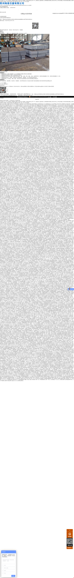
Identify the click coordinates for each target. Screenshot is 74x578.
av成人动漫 (66, 349)
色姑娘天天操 (4, 309)
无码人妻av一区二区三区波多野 (36, 190)
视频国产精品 (40, 111)
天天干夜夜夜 (40, 268)
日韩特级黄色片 (37, 176)
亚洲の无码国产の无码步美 (57, 157)
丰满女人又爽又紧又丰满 (26, 248)
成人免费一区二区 (29, 311)
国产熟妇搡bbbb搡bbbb (10, 278)
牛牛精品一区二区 (34, 139)
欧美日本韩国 (51, 349)
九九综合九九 (68, 124)
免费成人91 (43, 322)
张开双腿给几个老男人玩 (6, 172)
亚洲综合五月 (16, 250)
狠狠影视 (11, 156)
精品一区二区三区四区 (28, 159)
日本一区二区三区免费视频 (51, 106)
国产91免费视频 (40, 371)
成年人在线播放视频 (42, 277)
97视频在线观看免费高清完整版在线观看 (29, 321)
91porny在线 (61, 139)
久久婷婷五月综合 (60, 197)
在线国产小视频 (58, 147)
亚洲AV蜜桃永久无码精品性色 (37, 103)
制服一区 (56, 326)
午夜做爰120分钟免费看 (23, 339)
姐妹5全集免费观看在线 (59, 143)
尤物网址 (38, 118)
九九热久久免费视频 (18, 202)
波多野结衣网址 (26, 306)
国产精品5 (49, 343)
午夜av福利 (66, 170)
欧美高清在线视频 (33, 163)
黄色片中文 (14, 309)
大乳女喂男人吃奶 (17, 367)
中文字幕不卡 (7, 287)
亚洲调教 (14, 110)
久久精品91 (19, 114)
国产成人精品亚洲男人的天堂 (67, 147)
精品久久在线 (43, 316)
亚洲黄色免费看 (18, 130)
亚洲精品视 (15, 257)
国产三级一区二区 (16, 215)
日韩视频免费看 (38, 327)
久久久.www (53, 253)
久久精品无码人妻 (53, 313)
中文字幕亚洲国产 (17, 289)
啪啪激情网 (45, 240)
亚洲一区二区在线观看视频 (39, 281)
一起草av (50, 240)
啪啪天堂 (11, 180)
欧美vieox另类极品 (40, 378)
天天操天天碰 (46, 273)
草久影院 (61, 226)
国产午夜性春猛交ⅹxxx (34, 306)
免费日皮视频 (60, 287)
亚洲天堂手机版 (32, 215)
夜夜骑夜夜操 (24, 288)
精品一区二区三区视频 (41, 166)
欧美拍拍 (67, 132)
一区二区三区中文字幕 (14, 190)
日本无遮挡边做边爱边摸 (20, 153)
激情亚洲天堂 (48, 275)
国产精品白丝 (30, 182)
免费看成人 (52, 273)
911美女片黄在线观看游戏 (5, 112)
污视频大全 (38, 266)
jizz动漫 (32, 132)
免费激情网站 (52, 188)
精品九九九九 (12, 104)
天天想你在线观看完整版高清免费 (36, 259)
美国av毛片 (62, 189)
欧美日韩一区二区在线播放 (47, 229)
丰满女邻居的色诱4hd (23, 178)
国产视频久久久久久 (56, 189)
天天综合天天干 (56, 186)
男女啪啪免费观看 (65, 171)
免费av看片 (55, 153)
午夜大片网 (62, 191)
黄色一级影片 (10, 250)
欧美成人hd (17, 166)
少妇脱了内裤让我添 (19, 251)
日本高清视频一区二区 (26, 180)
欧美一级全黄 (9, 117)
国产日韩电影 (23, 198)
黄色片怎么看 (63, 218)
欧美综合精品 (62, 251)
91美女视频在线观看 (60, 162)
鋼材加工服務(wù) (65, 13)
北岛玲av (39, 312)
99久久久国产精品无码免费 (51, 271)
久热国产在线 (8, 296)
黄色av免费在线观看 (34, 236)
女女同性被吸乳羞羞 (60, 210)
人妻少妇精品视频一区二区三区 (16, 282)
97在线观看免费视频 (49, 110)
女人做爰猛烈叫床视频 (63, 195)
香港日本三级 (70, 112)
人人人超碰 (31, 376)
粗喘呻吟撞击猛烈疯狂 (51, 198)
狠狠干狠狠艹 (59, 368)
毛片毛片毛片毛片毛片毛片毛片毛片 (26, 267)
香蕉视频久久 (20, 126)
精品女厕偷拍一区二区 (13, 219)
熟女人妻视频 (33, 231)
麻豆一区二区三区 (40, 287)
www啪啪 (40, 282)
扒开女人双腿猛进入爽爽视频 (16, 196)
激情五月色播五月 (35, 346)
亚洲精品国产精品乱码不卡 (12, 379)
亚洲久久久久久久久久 (14, 182)
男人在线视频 (14, 172)
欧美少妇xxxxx (4, 166)
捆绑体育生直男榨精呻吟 (33, 121)
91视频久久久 (3, 211)
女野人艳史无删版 (38, 119)
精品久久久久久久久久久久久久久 (49, 128)
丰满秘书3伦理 (16, 372)
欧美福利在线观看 (24, 230)
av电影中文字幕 (9, 286)
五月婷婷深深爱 (68, 191)
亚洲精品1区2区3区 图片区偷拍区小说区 (48, 176)
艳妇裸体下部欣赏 (53, 207)
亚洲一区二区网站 (22, 108)
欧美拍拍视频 (63, 160)
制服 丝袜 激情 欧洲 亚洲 (38, 289)
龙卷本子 (26, 305)
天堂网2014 (52, 209)
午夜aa (59, 281)
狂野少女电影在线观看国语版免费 (56, 208)
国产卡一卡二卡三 (20, 121)
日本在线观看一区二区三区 (19, 128)
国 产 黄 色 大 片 (59, 107)
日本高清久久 (17, 266)
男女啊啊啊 (66, 162)
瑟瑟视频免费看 (3, 107)
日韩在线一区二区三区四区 (13, 106)
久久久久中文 (8, 158)
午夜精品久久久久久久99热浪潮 (62, 113)
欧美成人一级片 (3, 181)
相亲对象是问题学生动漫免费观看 (28, 114)
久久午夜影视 (36, 213)
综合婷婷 (42, 104)
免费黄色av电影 (61, 243)
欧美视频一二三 (32, 352)
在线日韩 (6, 146)
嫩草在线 (56, 156)
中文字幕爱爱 (67, 133)
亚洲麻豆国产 (35, 143)
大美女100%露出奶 (49, 295)
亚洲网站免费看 (66, 261)
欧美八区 (36, 369)
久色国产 (41, 128)
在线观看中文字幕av (64, 217)
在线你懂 (38, 307)
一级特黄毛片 (34, 200)
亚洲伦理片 (41, 236)
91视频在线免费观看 (52, 219)
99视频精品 (31, 295)
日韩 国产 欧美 (34, 248)
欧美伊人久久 (69, 298)
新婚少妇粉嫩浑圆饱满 (15, 183)
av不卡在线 (29, 258)
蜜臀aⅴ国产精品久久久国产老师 (44, 253)
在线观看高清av (21, 268)
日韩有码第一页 (37, 262)
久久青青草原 (18, 378)
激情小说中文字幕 (6, 238)
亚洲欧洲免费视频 (29, 171)
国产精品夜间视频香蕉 (62, 120)
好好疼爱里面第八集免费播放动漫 (62, 359)
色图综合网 (4, 137)
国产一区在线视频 (47, 141)
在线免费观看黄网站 (12, 144)
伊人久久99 (52, 179)
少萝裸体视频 (34, 131)
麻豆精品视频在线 (21, 172)
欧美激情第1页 (4, 227)
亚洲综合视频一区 (4, 198)
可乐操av (70, 273)
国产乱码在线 (29, 112)
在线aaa (53, 147)
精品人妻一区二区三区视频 (33, 157)
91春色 (32, 336)
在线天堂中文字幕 (27, 191)
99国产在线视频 (20, 305)
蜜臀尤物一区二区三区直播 (25, 179)
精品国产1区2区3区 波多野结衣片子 (55, 152)
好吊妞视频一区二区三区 (38, 207)
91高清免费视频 (24, 227)
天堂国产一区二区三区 (20, 278)
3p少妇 (54, 279)
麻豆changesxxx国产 (35, 357)
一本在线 (40, 220)
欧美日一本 (67, 173)
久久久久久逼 (42, 346)
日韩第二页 (21, 133)
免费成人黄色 (69, 203)
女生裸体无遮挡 (42, 256)
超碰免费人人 (51, 351)
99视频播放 (15, 235)
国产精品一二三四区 (14, 335)
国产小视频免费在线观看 (40, 127)
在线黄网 (8, 153)
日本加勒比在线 (26, 196)
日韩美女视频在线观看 (57, 309)
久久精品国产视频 (25, 141)
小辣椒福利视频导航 (34, 181)
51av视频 (55, 129)
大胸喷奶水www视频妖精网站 (23, 239)
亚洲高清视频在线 (50, 183)
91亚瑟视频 (7, 291)
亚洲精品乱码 (30, 253)
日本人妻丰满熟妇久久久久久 (38, 217)
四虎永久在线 (69, 161)
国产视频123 (10, 169)
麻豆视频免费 (22, 337)
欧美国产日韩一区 (33, 298)
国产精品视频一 (69, 336)
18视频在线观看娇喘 (38, 325)
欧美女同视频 (48, 177)
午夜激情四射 (29, 221)
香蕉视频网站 (35, 226)
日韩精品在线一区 (27, 109)
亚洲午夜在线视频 (7, 223)
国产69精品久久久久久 (55, 193)
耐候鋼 (72, 13)
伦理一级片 (13, 365)
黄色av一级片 (3, 133)
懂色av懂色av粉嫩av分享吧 (34, 271)
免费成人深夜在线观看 (12, 159)
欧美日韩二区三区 (22, 186)
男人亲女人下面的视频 (63, 240)
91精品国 (57, 226)
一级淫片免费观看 (48, 279)
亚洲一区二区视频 (26, 231)
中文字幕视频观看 (53, 360)
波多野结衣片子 (61, 265)
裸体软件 (6, 139)
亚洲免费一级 (2, 153)
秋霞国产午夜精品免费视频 (60, 246)
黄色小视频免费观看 (15, 118)
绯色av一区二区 (60, 114)
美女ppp (35, 198)
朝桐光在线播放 (56, 258)
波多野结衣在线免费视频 (63, 130)
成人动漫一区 (21, 301)
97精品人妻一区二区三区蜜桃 (58, 185)
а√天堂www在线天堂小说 (46, 123)
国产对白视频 (69, 137)
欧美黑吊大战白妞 (20, 366)
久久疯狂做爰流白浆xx (35, 150)
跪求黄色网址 (9, 211)
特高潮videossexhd (40, 209)
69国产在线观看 (28, 328)
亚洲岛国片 (33, 308)
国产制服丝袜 (5, 319)
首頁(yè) (10, 29)
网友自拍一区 (17, 220)
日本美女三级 (40, 116)
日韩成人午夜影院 (53, 150)
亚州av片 (63, 237)
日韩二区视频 (54, 141)
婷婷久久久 (30, 226)
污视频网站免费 (54, 120)
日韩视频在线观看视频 (62, 141)
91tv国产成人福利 (37, 339)
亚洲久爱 (20, 176)
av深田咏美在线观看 (9, 326)
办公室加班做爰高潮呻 (38, 132)
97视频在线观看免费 (55, 127)
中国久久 (59, 129)
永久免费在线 (42, 331)
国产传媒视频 (65, 138)
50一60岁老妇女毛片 (52, 199)
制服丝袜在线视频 (6, 111)
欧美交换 (21, 103)
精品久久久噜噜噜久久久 (10, 373)
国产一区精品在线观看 (31, 342)
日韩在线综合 (32, 104)
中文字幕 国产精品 (47, 270)
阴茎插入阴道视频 (65, 371)
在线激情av (33, 300)
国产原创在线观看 (50, 166)
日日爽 (44, 113)
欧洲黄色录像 (8, 162)
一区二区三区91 (40, 263)
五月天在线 (10, 171)
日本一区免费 (37, 358)
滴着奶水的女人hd (54, 177)
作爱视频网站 (15, 351)
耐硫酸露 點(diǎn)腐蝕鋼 (57, 13)
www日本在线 (49, 256)
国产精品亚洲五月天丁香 (6, 285)
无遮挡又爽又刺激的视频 (17, 246)
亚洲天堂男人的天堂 (26, 243)
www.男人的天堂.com (11, 315)
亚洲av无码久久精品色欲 (67, 310)
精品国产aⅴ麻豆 (69, 251)
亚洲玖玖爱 (35, 206)
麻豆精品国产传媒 (12, 146)
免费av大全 (8, 116)
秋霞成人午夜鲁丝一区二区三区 (59, 330)
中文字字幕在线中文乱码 (24, 190)
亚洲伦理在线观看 (28, 206)
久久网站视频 (7, 199)
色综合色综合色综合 (27, 106)
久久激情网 (62, 117)
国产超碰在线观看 (59, 222)
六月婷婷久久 (27, 296)
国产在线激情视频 (21, 206)
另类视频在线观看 (45, 291)
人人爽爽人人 (38, 296)
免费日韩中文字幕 (30, 291)
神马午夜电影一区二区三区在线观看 (61, 239)
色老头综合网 (57, 140)
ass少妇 (63, 150)
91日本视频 (15, 229)
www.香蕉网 (2, 207)
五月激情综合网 (6, 335)
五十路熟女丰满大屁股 (50, 169)
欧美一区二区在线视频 (14, 265)
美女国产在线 (68, 189)
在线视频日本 (59, 315)
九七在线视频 (45, 119)
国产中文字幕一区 (7, 193)
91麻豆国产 (57, 191)
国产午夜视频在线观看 (13, 268)
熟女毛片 (50, 157)
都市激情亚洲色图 (29, 207)
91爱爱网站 (27, 208)
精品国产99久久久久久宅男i (63, 123)
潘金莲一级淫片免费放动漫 (42, 117)
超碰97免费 (63, 378)
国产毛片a (59, 150)
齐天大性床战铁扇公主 (67, 278)
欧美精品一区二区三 (56, 293)
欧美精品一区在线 (16, 197)
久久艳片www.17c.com (54, 217)
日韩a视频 (46, 289)
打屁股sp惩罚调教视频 (68, 106)
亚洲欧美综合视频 (22, 171)
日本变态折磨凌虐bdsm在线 (59, 235)
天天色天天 (16, 298)
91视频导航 (53, 223)
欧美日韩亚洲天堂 (12, 271)
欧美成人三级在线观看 (59, 172)
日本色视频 (58, 348)
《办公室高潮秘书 (48, 233)
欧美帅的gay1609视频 (37, 267)
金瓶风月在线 (67, 143)
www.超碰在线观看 (51, 276)
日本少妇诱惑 (5, 212)
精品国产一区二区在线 (68, 185)
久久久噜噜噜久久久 (17, 232)
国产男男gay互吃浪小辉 (44, 348)
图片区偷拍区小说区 (43, 181)
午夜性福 (26, 121)
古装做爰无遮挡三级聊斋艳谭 (31, 134)
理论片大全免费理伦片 (13, 123)
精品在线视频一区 (40, 196)
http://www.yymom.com (27, 95)
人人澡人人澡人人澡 (52, 144)
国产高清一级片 (11, 173)
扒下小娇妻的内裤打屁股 (32, 178)
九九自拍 (52, 285)
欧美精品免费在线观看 (62, 326)
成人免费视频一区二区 (17, 107)
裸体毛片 (20, 156)
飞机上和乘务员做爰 (65, 297)
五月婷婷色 (50, 168)
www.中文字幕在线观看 (41, 200)
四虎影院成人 (58, 163)
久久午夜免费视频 (6, 196)
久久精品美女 (4, 136)
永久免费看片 (41, 142)
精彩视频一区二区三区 (58, 369)
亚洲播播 (65, 335)
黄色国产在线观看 (6, 157)
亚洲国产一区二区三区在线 (64, 108)
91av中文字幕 (34, 116)
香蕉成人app (47, 211)
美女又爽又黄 (67, 104)
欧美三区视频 (52, 348)
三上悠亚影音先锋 (26, 169)
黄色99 (25, 258)
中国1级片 (9, 205)
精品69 (6, 233)
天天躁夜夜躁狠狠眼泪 (12, 109)
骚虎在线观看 (26, 295)
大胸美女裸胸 (22, 167)
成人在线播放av (63, 303)
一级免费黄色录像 (46, 302)
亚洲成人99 (15, 299)
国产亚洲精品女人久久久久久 (60, 161)
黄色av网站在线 (41, 143)
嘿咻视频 (12, 298)
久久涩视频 (36, 272)
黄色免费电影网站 (15, 223)
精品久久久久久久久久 (15, 116)
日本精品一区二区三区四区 (30, 375)
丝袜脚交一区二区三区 (38, 273)
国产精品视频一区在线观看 (49, 236)
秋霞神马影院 (47, 326)
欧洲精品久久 (25, 333)
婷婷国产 (5, 232)
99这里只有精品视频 (5, 104)
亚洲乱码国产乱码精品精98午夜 (54, 329)
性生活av (29, 118)
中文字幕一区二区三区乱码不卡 (49, 201)
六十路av (32, 167)
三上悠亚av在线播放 (59, 190)
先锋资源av (48, 206)
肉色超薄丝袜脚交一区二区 (13, 377)
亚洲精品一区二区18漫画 (54, 139)
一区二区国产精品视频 (51, 220)
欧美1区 (8, 137)
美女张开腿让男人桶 (6, 356)
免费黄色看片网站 (61, 124)
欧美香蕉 (54, 170)
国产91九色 (71, 132)
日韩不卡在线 (16, 133)
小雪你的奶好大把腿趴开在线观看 (25, 199)
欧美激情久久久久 (66, 209)
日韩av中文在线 (53, 376)
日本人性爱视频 (57, 252)
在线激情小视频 (30, 245)
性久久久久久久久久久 (22, 318)
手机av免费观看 (55, 240)
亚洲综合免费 (2, 118)
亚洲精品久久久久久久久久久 (22, 271)
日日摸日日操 (57, 336)
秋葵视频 (59, 153)
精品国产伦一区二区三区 (54, 303)
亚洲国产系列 (56, 110)
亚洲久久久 (51, 363)
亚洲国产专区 (4, 355)
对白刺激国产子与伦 (18, 170)
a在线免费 (26, 317)
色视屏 (39, 197)
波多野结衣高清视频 (26, 232)
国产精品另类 (56, 108)
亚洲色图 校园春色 (25, 113)
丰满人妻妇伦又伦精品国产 (9, 150)
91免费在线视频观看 (8, 347)
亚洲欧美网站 (22, 216)
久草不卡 (43, 300)
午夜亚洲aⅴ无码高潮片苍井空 (51, 114)
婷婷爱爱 (57, 292)
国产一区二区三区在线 (59, 104)
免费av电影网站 (12, 187)
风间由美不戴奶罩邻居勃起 (49, 104)
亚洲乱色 (38, 243)
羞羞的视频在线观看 (53, 260)
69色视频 (44, 106)
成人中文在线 (18, 160)
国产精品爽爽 (51, 122)
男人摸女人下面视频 (14, 178)
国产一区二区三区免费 (57, 168)
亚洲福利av (9, 228)
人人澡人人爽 (30, 265)
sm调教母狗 (60, 361)
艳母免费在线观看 (60, 250)
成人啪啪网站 (69, 220)
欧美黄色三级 (39, 186)
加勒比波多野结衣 (58, 167)
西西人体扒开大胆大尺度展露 (43, 138)
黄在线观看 (50, 205)
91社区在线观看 (7, 108)
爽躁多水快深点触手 (42, 206)
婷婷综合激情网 (21, 235)
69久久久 (58, 132)
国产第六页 (58, 215)
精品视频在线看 (23, 183)
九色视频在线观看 (34, 302)
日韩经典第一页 (43, 146)
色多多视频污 (2, 332)
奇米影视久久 (20, 331)
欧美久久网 (18, 320)
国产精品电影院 (27, 139)
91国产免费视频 (41, 248)
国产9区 (61, 186)
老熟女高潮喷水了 (52, 158)
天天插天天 (7, 241)
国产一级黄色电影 (60, 216)
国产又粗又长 (44, 276)
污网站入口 (34, 126)
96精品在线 (52, 226)
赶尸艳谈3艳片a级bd (48, 132)
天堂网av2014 (45, 199)
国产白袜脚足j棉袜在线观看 (50, 248)
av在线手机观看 (25, 352)
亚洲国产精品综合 (69, 158)
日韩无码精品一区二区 (4, 143)
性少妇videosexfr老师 (12, 249)
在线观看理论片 (52, 148)
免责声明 (37, 99)
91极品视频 (14, 134)
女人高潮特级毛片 (8, 280)
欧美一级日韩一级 (61, 119)
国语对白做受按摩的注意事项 (39, 227)
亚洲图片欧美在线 (57, 166)
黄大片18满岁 (53, 332)
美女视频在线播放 (59, 200)
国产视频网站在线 (53, 136)
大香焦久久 (38, 300)
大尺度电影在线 (41, 191)
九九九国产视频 (47, 142)
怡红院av (25, 126)
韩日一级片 (22, 263)
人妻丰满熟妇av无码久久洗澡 (66, 213)
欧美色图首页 (8, 273)
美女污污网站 (13, 262)
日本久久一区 (56, 109)
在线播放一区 (50, 178)
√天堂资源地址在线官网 (37, 120)
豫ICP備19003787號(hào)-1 (22, 96)
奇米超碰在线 (19, 144)
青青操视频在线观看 (58, 122)
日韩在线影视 (65, 338)
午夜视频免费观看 (52, 291)
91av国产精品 (37, 146)
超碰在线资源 (48, 202)
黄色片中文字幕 (67, 255)
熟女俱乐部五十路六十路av (17, 193)
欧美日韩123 (41, 242)
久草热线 (43, 197)
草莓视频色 (9, 341)
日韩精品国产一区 (40, 161)
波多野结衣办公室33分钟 (30, 373)
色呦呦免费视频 (41, 153)
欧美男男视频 (64, 332)
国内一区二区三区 (54, 247)
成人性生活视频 (34, 285)
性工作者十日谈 (65, 285)
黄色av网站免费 (54, 241)
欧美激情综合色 (44, 108)
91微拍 (8, 163)
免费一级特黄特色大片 (26, 302)
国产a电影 (31, 219)
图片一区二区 (59, 232)
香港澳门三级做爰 (65, 267)
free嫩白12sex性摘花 (70, 321)
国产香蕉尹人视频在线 (37, 199)
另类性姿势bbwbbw (27, 257)
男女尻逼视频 (51, 171)
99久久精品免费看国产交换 (16, 217)
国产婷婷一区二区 (58, 339)
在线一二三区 (26, 192)
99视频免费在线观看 (4, 219)
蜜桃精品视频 (27, 181)
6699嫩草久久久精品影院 (56, 196)
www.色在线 (11, 191)
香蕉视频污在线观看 (66, 166)
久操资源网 (59, 332)
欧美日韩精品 (17, 173)
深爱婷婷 (25, 144)
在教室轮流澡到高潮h (17, 136)
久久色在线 (41, 160)
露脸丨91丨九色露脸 (21, 338)
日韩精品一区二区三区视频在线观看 (37, 252)
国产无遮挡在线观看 (51, 222)
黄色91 (13, 160)
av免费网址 (13, 221)
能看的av (3, 321)
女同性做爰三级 (70, 116)
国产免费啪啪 (66, 111)
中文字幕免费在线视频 (12, 338)
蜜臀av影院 (52, 172)
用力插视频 (65, 188)
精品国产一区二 (37, 316)
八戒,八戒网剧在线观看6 (33, 230)
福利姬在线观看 (66, 182)
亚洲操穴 (12, 189)
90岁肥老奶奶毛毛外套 (24, 163)
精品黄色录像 (66, 226)
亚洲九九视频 (63, 337)
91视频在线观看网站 (60, 126)
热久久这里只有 (51, 112)
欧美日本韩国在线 (17, 248)
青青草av (68, 293)
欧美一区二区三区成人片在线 (33, 288)
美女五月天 (10, 185)
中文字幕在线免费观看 (7, 229)
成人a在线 (10, 134)
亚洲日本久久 (46, 249)
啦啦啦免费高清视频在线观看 (32, 152)
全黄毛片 (22, 116)
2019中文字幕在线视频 (47, 347)
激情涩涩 (29, 237)
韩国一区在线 (26, 273)
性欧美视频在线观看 (50, 167)
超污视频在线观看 (47, 225)
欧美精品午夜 (64, 366)
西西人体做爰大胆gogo (54, 118)
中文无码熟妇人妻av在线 (56, 103)
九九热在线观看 (13, 121)
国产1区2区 (44, 185)
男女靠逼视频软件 (37, 245)
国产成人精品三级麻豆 (39, 290)
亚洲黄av (36, 205)
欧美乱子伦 (34, 111)
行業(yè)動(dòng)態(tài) (51, 10)
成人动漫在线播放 (61, 245)
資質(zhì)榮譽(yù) (41, 9)
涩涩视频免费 (52, 345)
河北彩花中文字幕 (64, 288)
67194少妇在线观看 (19, 273)
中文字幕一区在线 (12, 329)
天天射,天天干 (31, 358)
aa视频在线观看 (45, 148)
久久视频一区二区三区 (64, 273)
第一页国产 (2, 110)
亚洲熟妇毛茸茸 (38, 144)
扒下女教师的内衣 (47, 103)
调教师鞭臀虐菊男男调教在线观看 (54, 310)
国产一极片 (32, 156)
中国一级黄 (13, 201)
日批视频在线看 (59, 262)
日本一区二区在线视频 (27, 143)
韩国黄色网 (26, 137)
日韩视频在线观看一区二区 (43, 269)
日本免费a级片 (63, 252)
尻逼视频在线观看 (5, 208)
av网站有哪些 (27, 235)
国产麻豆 (47, 246)
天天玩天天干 (39, 126)
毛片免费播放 (57, 352)
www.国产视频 (19, 262)
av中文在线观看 (38, 359)
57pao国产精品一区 (61, 275)
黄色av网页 (5, 106)
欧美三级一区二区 (33, 196)
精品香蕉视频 (18, 241)
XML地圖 (49, 96)
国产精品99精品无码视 (68, 142)
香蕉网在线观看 (3, 228)
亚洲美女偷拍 (53, 216)
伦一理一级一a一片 (20, 110)
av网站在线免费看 (9, 237)
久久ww (31, 113)
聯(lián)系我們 (69, 9)
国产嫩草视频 (51, 365)
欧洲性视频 (31, 273)
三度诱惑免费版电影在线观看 (43, 285)
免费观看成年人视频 (26, 130)
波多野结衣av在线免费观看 (21, 310)
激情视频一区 (27, 132)
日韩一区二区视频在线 (15, 253)
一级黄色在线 (65, 122)
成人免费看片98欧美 (59, 112)
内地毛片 (22, 258)
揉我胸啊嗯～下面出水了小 (16, 112)
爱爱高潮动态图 (11, 269)
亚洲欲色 (65, 200)
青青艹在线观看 (67, 286)
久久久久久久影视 (9, 176)
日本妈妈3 (65, 227)
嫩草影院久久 (7, 140)
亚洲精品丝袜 (69, 178)
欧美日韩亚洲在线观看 (67, 169)
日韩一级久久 (66, 157)
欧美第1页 (2, 289)
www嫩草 (67, 150)
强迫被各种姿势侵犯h (24, 117)
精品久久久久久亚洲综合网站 (19, 259)
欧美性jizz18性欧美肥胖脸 (36, 211)
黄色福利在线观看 (60, 170)
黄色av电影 (69, 238)
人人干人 (9, 113)
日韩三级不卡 (39, 308)
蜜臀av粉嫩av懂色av (69, 229)
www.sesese (48, 127)
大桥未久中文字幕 (16, 263)
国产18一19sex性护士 (30, 218)
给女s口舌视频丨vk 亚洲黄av (66, 269)
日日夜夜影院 (34, 197)
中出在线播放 (61, 257)
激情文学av (12, 153)
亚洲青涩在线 (37, 167)
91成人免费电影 (51, 292)
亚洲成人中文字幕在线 (28, 149)
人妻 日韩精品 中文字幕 (7, 160)
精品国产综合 (19, 333)
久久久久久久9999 (41, 351)
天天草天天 (9, 309)
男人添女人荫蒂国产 (37, 338)
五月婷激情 (70, 120)
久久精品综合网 (11, 166)
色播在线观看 (5, 171)
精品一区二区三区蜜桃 (17, 169)
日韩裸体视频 (40, 305)
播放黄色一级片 (52, 126)
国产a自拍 (38, 133)
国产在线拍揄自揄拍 (37, 229)
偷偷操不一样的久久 (20, 329)
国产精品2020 (55, 119)
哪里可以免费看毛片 (19, 316)
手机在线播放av (3, 266)
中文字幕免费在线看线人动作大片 (17, 188)
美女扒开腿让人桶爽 (8, 327)
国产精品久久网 (66, 232)
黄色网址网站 (31, 123)
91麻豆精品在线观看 (10, 128)
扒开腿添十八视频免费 (12, 349)
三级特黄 (31, 141)
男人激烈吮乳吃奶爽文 (11, 252)
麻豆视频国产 (20, 159)
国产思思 (37, 151)
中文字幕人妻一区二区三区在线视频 (24, 300)
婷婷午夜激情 (55, 212)
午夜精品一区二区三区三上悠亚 (13, 181)
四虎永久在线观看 (7, 221)
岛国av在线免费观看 (14, 275)
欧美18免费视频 (7, 272)
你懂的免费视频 (48, 300)
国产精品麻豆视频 (11, 319)
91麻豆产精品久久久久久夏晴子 (41, 122)
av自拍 (71, 109)
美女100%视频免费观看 (61, 144)
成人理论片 (8, 118)
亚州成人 (10, 167)
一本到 (43, 110)
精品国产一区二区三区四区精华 (54, 337)
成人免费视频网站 (54, 265)
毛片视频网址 (15, 168)
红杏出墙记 (16, 346)
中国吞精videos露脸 (44, 212)
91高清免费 (66, 114)
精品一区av (47, 227)
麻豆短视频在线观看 (64, 202)
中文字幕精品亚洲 (26, 156)
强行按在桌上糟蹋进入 (46, 120)
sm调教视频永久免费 (24, 358)
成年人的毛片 (44, 112)
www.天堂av (44, 315)
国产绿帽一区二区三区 (42, 255)
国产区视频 (12, 317)
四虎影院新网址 (59, 188)
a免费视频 (67, 257)
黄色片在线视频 (32, 293)
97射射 (47, 113)
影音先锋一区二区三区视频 (25, 142)
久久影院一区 (46, 207)
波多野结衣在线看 (22, 291)
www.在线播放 (57, 325)
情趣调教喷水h (47, 287)
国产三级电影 (10, 136)
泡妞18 (19, 111)
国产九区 (65, 361)
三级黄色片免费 (70, 127)
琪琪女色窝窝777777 (55, 206)
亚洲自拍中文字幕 (40, 193)
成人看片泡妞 (7, 195)
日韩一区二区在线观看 (8, 131)
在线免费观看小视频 (18, 237)
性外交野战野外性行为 (54, 251)
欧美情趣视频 (2, 297)
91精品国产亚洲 (3, 117)
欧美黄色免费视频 (54, 302)
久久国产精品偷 (60, 311)
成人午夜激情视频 (56, 151)
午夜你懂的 (22, 308)
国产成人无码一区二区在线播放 (48, 190)
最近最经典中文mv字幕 (6, 218)
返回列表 (2, 85)
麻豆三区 (33, 127)
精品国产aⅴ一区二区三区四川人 (58, 301)
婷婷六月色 (71, 267)
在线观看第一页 (21, 132)
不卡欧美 (17, 199)
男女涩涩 (24, 202)
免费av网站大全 (52, 113)
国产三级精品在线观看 (65, 276)
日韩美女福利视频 (37, 140)
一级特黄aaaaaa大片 (28, 228)
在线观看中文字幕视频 (65, 290)
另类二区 (21, 223)
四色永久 (8, 262)
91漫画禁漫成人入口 (15, 216)
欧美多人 (60, 156)
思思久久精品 (65, 107)
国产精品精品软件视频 (25, 367)
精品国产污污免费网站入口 (61, 116)
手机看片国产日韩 (13, 111)
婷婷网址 (51, 109)
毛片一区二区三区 (22, 327)
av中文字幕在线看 (27, 103)
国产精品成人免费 (60, 128)
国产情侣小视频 (5, 123)
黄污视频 (65, 112)
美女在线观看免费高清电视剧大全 (16, 238)
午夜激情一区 (30, 372)
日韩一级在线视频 (14, 267)
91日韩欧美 (24, 112)
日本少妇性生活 (46, 179)
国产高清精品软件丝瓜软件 (45, 137)
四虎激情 (68, 300)
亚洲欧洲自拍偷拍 (32, 133)
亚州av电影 (64, 178)
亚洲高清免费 (24, 189)
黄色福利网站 (40, 172)
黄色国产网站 (34, 320)
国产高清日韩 (28, 308)
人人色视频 (49, 232)
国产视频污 (50, 108)
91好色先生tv (61, 177)
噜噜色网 (64, 283)
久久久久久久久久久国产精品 (57, 192)
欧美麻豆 (66, 179)
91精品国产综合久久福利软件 (62, 198)
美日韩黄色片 (13, 137)
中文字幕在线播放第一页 (19, 149)
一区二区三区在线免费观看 (8, 149)
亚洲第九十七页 (68, 301)
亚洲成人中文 (7, 132)
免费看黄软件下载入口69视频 (24, 122)
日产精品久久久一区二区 (5, 182)
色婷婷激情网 (50, 361)
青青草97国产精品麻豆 (58, 289)
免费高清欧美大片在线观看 (22, 157)
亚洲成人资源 (10, 372)
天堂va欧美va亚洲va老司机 (28, 213)
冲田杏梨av (44, 327)
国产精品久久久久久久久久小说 (14, 230)
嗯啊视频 (37, 332)
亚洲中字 (65, 311)
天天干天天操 (55, 159)
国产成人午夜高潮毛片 (14, 103)
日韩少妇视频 (33, 243)
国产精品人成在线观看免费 (17, 225)
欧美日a (45, 335)
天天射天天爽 (26, 104)
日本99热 (41, 179)
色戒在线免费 (53, 333)
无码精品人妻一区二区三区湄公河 (50, 228)
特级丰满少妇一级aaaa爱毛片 (31, 263)
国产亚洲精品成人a (27, 223)
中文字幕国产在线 (5, 191)
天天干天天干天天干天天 (38, 201)
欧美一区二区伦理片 (57, 255)
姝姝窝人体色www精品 (54, 298)
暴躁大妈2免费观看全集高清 (49, 187)
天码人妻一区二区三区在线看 (61, 149)
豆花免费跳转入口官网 (65, 187)
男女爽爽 (60, 283)
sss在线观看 (60, 302)
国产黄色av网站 (18, 189)
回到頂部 (69, 547)
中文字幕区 (43, 140)
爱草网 (62, 255)
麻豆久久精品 (32, 335)
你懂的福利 (57, 306)
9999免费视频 (22, 236)
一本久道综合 (45, 126)
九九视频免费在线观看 (66, 362)
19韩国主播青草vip (19, 201)
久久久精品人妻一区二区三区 (55, 259)
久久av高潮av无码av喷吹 (12, 114)
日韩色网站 (8, 310)
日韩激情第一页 (28, 172)
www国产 (66, 197)
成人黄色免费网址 (14, 186)
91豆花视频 (47, 290)
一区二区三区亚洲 (23, 253)
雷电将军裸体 (43, 343)
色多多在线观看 (33, 193)
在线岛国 (33, 237)
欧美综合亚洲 (33, 169)
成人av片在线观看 (15, 205)
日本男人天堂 (2, 128)
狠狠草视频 (27, 337)
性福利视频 (38, 375)
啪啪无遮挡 (16, 122)
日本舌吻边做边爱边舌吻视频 (33, 270)
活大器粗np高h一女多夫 (66, 259)
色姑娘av (21, 106)
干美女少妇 (22, 181)
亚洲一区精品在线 (60, 142)
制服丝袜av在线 (37, 219)
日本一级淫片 (57, 183)
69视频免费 (31, 137)
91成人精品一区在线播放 (51, 331)
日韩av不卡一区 (46, 278)
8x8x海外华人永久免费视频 (15, 370)
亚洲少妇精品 (34, 180)
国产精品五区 (53, 311)
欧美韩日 (12, 200)
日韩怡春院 (20, 309)
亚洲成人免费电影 (59, 169)
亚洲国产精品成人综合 (6, 119)
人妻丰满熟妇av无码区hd (42, 173)
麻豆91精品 (16, 295)
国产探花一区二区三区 (6, 201)
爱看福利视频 (11, 151)
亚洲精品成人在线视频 (30, 151)
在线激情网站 (36, 171)
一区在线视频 (36, 183)
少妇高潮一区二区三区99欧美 (49, 107)
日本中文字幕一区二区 (22, 353)
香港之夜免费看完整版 (38, 376)
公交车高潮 (49, 255)
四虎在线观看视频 (64, 277)
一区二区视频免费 (34, 124)
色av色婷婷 (6, 308)
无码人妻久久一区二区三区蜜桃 (35, 365)
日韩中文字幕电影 (27, 127)
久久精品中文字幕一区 (31, 203)
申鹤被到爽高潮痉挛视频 (65, 350)
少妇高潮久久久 (43, 307)
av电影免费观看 (50, 370)
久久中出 (14, 323)
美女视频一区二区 (45, 109)
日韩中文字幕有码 (6, 127)
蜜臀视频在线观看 (10, 179)
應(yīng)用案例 (32, 9)
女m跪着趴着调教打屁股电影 (39, 189)
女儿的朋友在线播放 (19, 292)
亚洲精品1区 (15, 156)
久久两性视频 (25, 262)
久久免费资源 (62, 193)
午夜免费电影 (71, 181)
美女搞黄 (68, 370)
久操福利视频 (52, 246)
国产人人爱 (70, 285)
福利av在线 (58, 328)
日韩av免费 (15, 171)
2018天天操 (68, 365)
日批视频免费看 (37, 123)
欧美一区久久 (54, 123)
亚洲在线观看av (35, 216)
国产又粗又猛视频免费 (49, 143)
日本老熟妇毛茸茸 (26, 185)
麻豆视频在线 (47, 193)
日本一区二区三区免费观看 (62, 219)
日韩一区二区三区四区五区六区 (17, 127)
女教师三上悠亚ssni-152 (40, 215)
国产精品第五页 (17, 151)
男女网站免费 (57, 180)
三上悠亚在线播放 (32, 287)
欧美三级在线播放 (47, 230)
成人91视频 (12, 292)
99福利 (8, 103)
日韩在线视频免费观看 (22, 290)
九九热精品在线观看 (60, 181)
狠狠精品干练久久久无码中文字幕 (55, 342)
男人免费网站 (7, 147)
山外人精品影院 (14, 140)
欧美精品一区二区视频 (52, 315)
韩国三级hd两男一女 (67, 231)
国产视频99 (37, 104)
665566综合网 (26, 187)
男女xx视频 (40, 278)
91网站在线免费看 (69, 206)
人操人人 (10, 129)
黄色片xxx (54, 181)
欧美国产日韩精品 (57, 362)
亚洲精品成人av (7, 186)
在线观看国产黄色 (33, 208)
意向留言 (60, 9)
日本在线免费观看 (9, 236)
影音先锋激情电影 (44, 219)
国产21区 (40, 205)
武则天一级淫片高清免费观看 (24, 124)
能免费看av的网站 (21, 134)
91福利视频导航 (7, 231)
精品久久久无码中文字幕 (43, 195)
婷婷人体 (5, 169)
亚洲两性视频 (47, 242)
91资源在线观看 (45, 365)
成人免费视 (33, 122)
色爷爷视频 (29, 318)
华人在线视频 (52, 237)
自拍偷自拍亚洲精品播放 (67, 280)
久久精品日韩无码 (41, 177)
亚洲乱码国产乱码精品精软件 (49, 116)
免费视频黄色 (65, 152)
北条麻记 (12, 291)
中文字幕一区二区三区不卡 (26, 111)
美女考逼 (22, 173)
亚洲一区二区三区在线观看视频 (52, 130)
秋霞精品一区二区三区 (17, 141)
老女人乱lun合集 (3, 103)
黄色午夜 (54, 132)
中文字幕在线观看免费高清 (61, 238)
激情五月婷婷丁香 (52, 182)
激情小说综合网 (8, 380)
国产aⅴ (1, 288)
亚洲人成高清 (10, 152)
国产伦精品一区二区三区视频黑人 (16, 143)
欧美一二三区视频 (32, 317)
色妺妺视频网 (25, 123)
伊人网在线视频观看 (59, 231)
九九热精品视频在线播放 (65, 148)
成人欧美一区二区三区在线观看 (16, 138)
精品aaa (66, 181)
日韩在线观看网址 (13, 293)
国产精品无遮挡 (30, 183)
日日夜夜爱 (4, 306)
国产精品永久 (29, 202)
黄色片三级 (30, 229)
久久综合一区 (57, 351)
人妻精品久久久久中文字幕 (66, 223)
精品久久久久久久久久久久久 (23, 140)
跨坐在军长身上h (24, 266)
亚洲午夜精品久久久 (52, 197)
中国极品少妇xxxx (18, 177)
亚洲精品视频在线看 (27, 138)
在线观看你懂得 (42, 332)
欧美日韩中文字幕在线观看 (21, 245)
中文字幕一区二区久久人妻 (49, 191)
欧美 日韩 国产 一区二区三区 (45, 213)
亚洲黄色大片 (16, 337)
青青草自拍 (9, 203)
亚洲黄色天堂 (39, 148)
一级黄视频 (16, 269)
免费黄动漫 (68, 377)
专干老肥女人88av (8, 235)
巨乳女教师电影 (14, 305)
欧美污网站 (9, 192)
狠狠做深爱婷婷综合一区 (45, 118)
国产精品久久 (35, 228)
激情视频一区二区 (16, 117)
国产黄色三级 (11, 233)
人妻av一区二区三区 (57, 178)
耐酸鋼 (70, 13)
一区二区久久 (31, 187)
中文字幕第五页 (69, 235)
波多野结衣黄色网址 (9, 259)
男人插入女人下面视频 (36, 108)
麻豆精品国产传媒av (49, 153)
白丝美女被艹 (68, 103)
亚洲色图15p (2, 305)
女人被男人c (63, 140)
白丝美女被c (23, 151)
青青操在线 (51, 339)
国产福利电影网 (57, 288)
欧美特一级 (41, 141)
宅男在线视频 (31, 210)
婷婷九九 (31, 140)
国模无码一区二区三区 (45, 312)
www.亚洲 (47, 360)
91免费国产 (40, 240)
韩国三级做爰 (5, 206)
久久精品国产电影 (23, 118)
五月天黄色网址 (69, 144)
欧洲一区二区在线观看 (29, 119)
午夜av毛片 (24, 340)
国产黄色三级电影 (14, 108)
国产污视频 (33, 313)
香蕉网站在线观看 (68, 307)
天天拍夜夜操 (17, 256)
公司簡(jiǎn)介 (14, 9)
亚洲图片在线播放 (43, 288)
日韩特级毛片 (45, 221)
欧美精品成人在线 (15, 162)
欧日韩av (41, 183)
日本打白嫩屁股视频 (30, 146)
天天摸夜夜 (60, 322)
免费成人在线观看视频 (33, 239)
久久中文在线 (15, 327)
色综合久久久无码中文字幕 (26, 197)
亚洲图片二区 (46, 367)
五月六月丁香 (13, 272)
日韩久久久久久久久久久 (16, 113)
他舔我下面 (6, 268)
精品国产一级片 (60, 199)
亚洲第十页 (27, 268)
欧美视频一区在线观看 (47, 238)
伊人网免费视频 (9, 257)
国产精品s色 (57, 218)
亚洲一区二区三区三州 (26, 150)
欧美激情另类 (36, 286)
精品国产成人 (24, 107)
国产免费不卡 (17, 179)
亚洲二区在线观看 (34, 179)
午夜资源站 (16, 180)
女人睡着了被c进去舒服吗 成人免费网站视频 (61, 346)
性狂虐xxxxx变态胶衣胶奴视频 (43, 158)
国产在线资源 (60, 268)
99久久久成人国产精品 (47, 111)
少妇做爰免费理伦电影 (64, 183)
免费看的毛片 (60, 221)
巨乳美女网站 (55, 372)
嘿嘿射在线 (33, 118)
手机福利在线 (46, 172)
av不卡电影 (55, 335)
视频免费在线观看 (60, 356)
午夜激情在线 (34, 191)
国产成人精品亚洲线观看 (5, 253)
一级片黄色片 (48, 121)
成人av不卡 (16, 176)
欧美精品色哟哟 (9, 133)
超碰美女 (45, 124)
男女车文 (68, 119)
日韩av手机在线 (67, 128)
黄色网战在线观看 (48, 134)
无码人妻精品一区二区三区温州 (33, 212)
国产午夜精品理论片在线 (28, 316)
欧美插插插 (27, 153)
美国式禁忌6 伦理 (19, 137)
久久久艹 (45, 258)
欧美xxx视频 (52, 242)
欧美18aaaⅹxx (11, 120)
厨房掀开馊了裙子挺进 (28, 201)
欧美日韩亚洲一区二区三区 (64, 109)
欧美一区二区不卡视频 (43, 152)
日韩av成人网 (51, 289)
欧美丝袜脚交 (45, 309)
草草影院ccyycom (25, 249)
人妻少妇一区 (66, 222)
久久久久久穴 (4, 379)
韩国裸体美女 (29, 186)
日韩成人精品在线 (45, 182)
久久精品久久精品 (44, 133)
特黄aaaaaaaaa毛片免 (49, 352)
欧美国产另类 (39, 223)
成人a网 (10, 168)
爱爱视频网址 (61, 173)
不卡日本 (25, 238)
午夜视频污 (49, 185)
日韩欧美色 (20, 295)
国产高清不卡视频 (49, 316)
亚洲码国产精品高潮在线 (50, 162)
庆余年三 (26, 307)
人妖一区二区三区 (23, 182)
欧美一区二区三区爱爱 (69, 275)
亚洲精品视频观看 (47, 378)
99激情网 (26, 210)
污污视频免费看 (24, 241)
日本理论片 (47, 237)
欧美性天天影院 (42, 121)
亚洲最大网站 (28, 247)
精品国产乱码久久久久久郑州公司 (13, 258)
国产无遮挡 (34, 158)
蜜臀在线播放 (49, 151)
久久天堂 (10, 240)
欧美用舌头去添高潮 (61, 176)
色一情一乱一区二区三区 (41, 169)
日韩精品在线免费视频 (57, 138)
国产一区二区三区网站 (46, 333)
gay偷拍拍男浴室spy (37, 182)
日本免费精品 (34, 172)
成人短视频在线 (59, 261)
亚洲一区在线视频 (30, 144)
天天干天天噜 (67, 118)
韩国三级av (54, 232)
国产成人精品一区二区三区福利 (31, 173)
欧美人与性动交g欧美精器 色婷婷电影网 (56, 133)
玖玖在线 (30, 126)
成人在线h (63, 196)
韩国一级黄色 (20, 109)
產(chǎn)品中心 (23, 9)
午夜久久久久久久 (42, 261)
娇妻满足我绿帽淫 (15, 167)
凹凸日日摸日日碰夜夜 (36, 136)
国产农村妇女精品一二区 (65, 258)
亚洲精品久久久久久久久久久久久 (18, 222)
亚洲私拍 (63, 103)
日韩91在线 (46, 139)
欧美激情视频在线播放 (66, 343)
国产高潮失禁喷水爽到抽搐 (41, 250)
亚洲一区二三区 (35, 280)
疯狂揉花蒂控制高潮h (45, 150)
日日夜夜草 (58, 148)
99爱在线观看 (16, 236)
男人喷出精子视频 (39, 323)
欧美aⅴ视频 (48, 216)
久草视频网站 (64, 153)
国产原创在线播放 (8, 110)
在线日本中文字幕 (40, 134)
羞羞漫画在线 (58, 201)
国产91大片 (58, 223)
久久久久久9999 (16, 358)
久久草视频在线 (68, 356)
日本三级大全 (14, 203)
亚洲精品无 (70, 152)
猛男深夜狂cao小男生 (6, 217)
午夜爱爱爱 (31, 177)
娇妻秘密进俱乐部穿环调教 (47, 186)
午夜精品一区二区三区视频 (7, 202)
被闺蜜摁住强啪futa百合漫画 (53, 117)
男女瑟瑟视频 (64, 281)
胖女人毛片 (32, 367)
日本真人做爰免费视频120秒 (7, 197)
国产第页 (32, 162)
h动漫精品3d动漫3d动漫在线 (44, 188)
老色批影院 (34, 223)
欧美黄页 (69, 282)
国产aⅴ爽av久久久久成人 (36, 109)
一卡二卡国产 (40, 131)
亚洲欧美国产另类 (29, 198)
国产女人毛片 (55, 124)
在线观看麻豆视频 (27, 116)
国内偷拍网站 (69, 141)
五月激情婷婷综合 (58, 227)
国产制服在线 (5, 167)
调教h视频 (51, 129)
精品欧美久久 (51, 362)
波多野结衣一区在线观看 (52, 307)
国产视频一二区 (28, 131)
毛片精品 (28, 327)
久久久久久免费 (9, 141)
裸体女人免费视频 (37, 291)
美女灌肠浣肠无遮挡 (6, 328)
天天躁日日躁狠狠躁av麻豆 (14, 212)
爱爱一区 (40, 168)
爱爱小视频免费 (20, 350)
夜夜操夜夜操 (28, 285)
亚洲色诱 (67, 245)
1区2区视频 (21, 336)
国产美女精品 (44, 222)
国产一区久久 (48, 379)
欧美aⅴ (3, 316)
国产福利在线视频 (46, 131)
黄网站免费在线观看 (64, 151)
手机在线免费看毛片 (53, 243)
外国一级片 (57, 273)
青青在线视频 (32, 192)
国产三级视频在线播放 (62, 228)
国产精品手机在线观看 (40, 352)
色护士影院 (40, 202)
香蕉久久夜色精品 (23, 269)
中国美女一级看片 (28, 301)
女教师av (45, 160)
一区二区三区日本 (61, 313)
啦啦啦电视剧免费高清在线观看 (48, 231)
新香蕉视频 (5, 109)
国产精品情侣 (40, 107)
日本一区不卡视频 (13, 325)
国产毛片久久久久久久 (13, 301)
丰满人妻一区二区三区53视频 (29, 129)
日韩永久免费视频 (26, 246)
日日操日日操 (49, 293)
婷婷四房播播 (19, 218)
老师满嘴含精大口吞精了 (14, 208)
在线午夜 (51, 138)
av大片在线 (23, 160)
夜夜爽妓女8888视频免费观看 (67, 215)
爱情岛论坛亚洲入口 (53, 305)
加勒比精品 (31, 205)
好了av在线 (14, 158)
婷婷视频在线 (30, 107)
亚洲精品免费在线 (19, 104)
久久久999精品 (44, 144)
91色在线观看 (42, 167)
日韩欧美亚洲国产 (58, 209)
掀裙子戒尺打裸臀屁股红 (37, 106)
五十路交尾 (25, 225)
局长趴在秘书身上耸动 (68, 331)
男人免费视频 (2, 189)
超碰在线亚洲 (9, 107)
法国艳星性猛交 (60, 106)
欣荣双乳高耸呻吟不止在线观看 (33, 319)
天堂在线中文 (36, 137)
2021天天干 (46, 209)
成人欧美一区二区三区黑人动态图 (11, 124)
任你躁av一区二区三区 (44, 149)
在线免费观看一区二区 (33, 168)
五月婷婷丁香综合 (21, 360)
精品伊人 (71, 111)
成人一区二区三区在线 (69, 117)
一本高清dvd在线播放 (46, 338)
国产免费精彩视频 (10, 220)
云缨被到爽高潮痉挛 (9, 122)
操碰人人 (13, 273)
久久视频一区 (40, 230)
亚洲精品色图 (34, 371)
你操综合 (70, 200)
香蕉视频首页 (11, 260)
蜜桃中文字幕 (68, 279)
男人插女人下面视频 (40, 367)
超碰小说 (50, 119)
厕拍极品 (5, 245)
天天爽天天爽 (60, 260)
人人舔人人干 (36, 149)
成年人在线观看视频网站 (20, 373)
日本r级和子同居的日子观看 (23, 219)
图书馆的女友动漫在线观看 (64, 323)
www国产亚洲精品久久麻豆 (19, 131)
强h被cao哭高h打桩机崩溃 (23, 341)
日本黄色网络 (24, 195)
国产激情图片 (59, 340)
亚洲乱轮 (15, 152)
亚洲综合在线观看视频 (59, 146)
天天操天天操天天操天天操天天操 (19, 161)
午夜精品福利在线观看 (40, 218)
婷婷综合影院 (35, 160)
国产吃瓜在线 (22, 208)
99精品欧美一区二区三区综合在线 (49, 340)
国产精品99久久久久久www (64, 110)
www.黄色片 (21, 166)
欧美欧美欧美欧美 (32, 117)
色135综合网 (54, 356)
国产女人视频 (45, 168)
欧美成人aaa (18, 340)
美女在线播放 (28, 256)
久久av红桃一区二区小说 (40, 192)
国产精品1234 (22, 147)
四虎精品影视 (48, 189)
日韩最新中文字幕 (41, 180)
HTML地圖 (55, 96)
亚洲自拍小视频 (52, 266)
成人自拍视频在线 (28, 110)
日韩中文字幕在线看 (16, 142)
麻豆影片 (35, 159)
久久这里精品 (38, 231)
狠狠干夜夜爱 (2, 176)
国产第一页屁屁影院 (56, 300)
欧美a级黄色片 (41, 326)
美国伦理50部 (24, 349)
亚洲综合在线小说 (55, 121)
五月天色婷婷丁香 (68, 177)
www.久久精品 (6, 180)
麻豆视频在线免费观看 (68, 250)
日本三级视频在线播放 (43, 157)
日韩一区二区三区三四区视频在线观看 (15, 139)
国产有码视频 (47, 217)
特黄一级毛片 (66, 221)
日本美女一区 (4, 315)
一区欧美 (35, 107)
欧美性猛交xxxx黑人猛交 (59, 319)
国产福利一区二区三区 (56, 233)
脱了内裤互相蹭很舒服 (39, 187)
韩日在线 (2, 186)
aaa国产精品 (53, 142)
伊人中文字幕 (47, 196)
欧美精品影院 (66, 319)
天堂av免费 (63, 321)
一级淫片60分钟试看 (50, 140)
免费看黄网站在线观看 (20, 119)
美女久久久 (5, 151)
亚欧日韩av (52, 227)
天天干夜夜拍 (30, 227)
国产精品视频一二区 (6, 282)
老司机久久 (13, 119)
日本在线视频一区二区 (32, 305)
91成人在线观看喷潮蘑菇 (23, 229)
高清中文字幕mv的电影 (66, 355)
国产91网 (8, 178)
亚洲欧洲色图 (34, 257)
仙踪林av (66, 306)
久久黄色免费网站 (26, 211)
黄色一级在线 (7, 138)
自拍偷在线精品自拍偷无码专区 (42, 129)
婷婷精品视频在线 (5, 213)
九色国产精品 (60, 317)
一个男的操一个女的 (41, 130)
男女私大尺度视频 (14, 290)
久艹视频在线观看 (57, 160)
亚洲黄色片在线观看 (40, 335)
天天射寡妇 (26, 133)
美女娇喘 (62, 351)
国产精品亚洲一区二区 (49, 156)
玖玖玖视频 (66, 172)
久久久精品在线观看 (67, 241)
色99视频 (24, 311)
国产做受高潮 (29, 108)
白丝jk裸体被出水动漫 (37, 112)
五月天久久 (62, 118)
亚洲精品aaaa (46, 349)
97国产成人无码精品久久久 (57, 111)
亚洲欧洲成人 (15, 375)
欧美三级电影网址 (27, 158)
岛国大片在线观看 (63, 134)
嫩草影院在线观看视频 (40, 114)
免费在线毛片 (62, 121)
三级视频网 (8, 189)
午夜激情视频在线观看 (14, 147)
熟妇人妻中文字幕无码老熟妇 (62, 253)
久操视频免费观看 (57, 171)
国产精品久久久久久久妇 (27, 280)
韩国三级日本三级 (67, 146)
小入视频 (20, 123)
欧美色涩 (70, 151)
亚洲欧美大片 (49, 159)
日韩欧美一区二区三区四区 (65, 352)
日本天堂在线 (40, 139)
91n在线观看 (47, 247)
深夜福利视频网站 (65, 320)
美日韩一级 (58, 249)
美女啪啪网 (10, 227)
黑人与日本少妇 (28, 216)
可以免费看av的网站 (6, 209)
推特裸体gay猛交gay (18, 120)
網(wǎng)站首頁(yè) (4, 9)
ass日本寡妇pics (20, 323)
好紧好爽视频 (48, 147)
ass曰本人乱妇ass (39, 317)
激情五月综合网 (19, 187)
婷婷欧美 (70, 332)
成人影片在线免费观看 (65, 129)
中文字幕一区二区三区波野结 (12, 226)
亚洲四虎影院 (26, 255)
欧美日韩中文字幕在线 (4, 187)
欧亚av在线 (35, 253)
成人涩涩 (55, 245)
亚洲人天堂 (63, 163)
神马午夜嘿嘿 (44, 296)
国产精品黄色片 (33, 130)
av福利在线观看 (30, 189)
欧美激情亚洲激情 (46, 321)
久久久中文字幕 (34, 142)
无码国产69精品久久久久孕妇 (14, 198)
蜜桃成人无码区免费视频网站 (16, 195)
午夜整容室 (23, 256)
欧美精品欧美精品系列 (27, 170)
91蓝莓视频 (4, 161)
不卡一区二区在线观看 (45, 136)
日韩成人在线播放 (70, 252)
